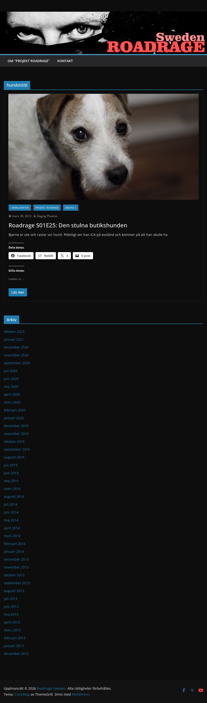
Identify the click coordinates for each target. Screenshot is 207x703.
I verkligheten (19, 207)
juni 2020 (11, 378)
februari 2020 (14, 410)
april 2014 (12, 528)
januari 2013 (14, 645)
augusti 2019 (14, 457)
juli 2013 (10, 598)
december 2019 (16, 426)
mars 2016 (12, 488)
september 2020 (17, 363)
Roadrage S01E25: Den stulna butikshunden (68, 225)
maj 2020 (11, 386)
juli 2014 (10, 504)
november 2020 (16, 355)
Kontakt (65, 61)
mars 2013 (12, 630)
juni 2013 (11, 606)
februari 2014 (14, 543)
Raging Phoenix (47, 216)
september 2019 (17, 449)
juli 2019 (10, 465)
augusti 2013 (14, 590)
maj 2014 (11, 520)
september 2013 (17, 583)
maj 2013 (11, 614)
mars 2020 (12, 402)
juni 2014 (11, 512)
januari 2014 (14, 551)
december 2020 (16, 347)
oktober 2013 (14, 575)
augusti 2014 (14, 496)
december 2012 (16, 653)
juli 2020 (10, 371)
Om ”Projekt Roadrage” (29, 61)
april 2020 (12, 394)
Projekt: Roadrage (47, 207)
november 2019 (16, 433)
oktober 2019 (14, 441)
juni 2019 (11, 473)
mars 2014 (12, 535)
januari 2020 (14, 418)
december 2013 (16, 559)
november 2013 (16, 567)
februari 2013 (14, 638)
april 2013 (12, 622)
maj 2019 (11, 481)
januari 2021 (14, 339)
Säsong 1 (70, 207)
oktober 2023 (14, 331)
